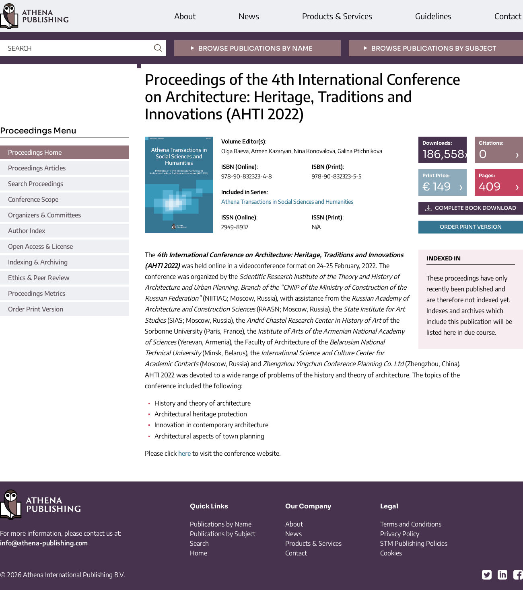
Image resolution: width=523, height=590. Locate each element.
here (184, 453)
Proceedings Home (35, 152)
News (249, 16)
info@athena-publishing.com (44, 543)
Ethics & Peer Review (39, 278)
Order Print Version (35, 309)
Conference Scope (33, 199)
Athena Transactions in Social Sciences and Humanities (287, 201)
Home (198, 553)
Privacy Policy (399, 534)
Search (199, 543)
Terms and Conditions (410, 524)
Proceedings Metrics (36, 293)
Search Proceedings (35, 184)
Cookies (391, 553)
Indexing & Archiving (38, 262)
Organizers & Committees (44, 215)
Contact (507, 16)
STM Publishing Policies (413, 543)
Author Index (26, 231)
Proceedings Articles (37, 168)
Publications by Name (220, 524)
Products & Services (337, 16)
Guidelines (433, 16)
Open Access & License (40, 246)
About (185, 16)
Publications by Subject (222, 534)
